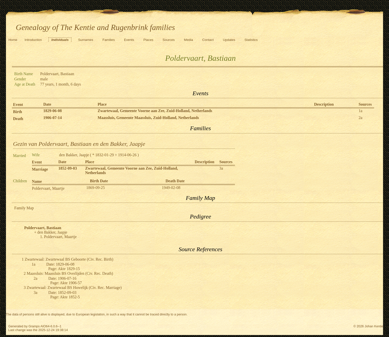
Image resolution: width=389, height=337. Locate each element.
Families (108, 40)
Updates (229, 40)
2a (360, 118)
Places (148, 40)
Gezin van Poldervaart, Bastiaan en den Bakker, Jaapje (79, 144)
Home (12, 40)
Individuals (60, 40)
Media (188, 40)
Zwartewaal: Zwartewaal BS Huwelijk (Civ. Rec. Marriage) (74, 287)
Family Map (24, 208)
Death (18, 119)
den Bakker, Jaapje (74, 155)
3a (221, 168)
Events (129, 40)
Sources (168, 40)
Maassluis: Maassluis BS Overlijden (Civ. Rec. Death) (70, 273)
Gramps (34, 326)
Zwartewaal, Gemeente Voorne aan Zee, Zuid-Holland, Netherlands (155, 111)
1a (360, 111)
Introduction (33, 40)
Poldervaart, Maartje (48, 188)
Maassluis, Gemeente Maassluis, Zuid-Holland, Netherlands (148, 118)
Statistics (251, 40)
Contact (208, 40)
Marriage (40, 169)
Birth (17, 112)
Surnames (85, 40)
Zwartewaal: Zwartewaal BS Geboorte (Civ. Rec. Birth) (69, 259)
